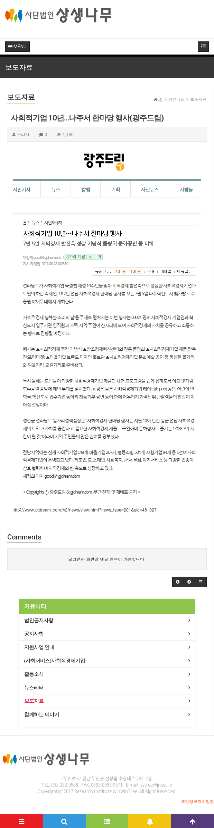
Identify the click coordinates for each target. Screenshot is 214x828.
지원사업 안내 (39, 647)
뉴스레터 (34, 687)
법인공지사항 (38, 620)
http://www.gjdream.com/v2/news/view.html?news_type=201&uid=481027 (84, 510)
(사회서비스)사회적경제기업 (54, 660)
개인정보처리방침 (197, 801)
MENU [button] (17, 46)
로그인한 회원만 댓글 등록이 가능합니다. (107, 559)
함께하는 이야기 (41, 714)
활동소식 (34, 674)
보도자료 (34, 701)
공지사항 (34, 633)
